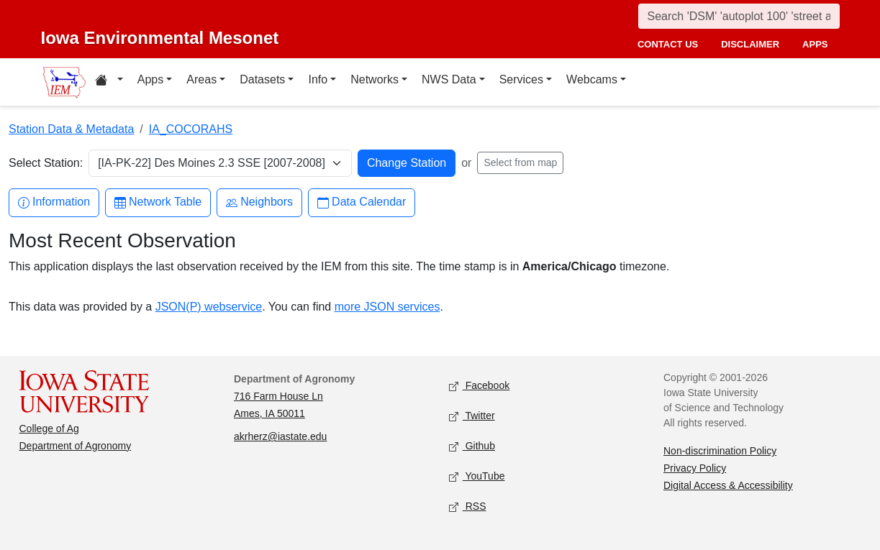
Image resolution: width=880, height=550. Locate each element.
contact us (668, 44)
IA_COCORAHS (190, 129)
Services (521, 79)
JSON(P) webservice (208, 307)
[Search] (739, 16)
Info (317, 79)
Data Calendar (361, 202)
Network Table (157, 202)
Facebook (479, 386)
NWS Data (449, 79)
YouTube (477, 477)
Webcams (591, 79)
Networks (374, 79)
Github (472, 447)
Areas (201, 79)
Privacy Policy (694, 468)
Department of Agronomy (75, 446)
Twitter (472, 417)
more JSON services (387, 307)
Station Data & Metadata (71, 129)
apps (814, 44)
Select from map (520, 162)
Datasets (262, 79)
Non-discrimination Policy (719, 451)
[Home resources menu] (109, 82)
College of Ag (49, 428)
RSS (467, 507)
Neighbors (259, 202)
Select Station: (46, 163)
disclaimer (750, 44)
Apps (150, 79)
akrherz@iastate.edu (280, 436)
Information (54, 202)
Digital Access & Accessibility (728, 485)
